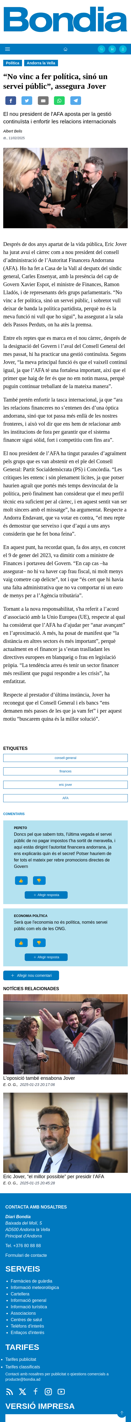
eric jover (65, 785)
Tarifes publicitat (20, 1359)
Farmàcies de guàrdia (31, 1281)
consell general (66, 758)
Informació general (28, 1300)
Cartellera (20, 1294)
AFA (66, 798)
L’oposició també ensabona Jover (39, 1078)
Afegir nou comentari (31, 975)
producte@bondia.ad (22, 1379)
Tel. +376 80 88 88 (23, 1245)
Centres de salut (26, 1319)
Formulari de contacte (26, 1255)
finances (66, 771)
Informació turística (29, 1307)
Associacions (23, 1313)
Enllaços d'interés (27, 1332)
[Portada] (65, 49)
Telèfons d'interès (27, 1326)
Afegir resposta (46, 895)
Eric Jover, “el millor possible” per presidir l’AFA (53, 1176)
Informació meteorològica (35, 1287)
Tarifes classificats (22, 1367)
